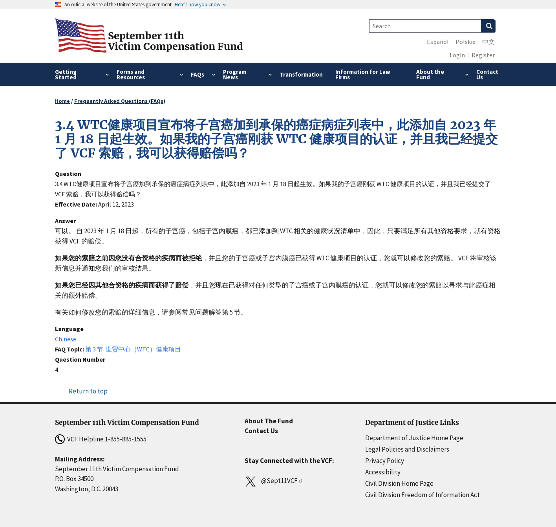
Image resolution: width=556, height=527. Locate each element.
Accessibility (383, 472)
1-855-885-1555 (125, 439)
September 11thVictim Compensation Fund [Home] (175, 41)
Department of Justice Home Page (414, 438)
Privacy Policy (384, 460)
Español (438, 41)
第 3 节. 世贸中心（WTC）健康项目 (133, 349)
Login (457, 55)
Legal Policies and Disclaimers (407, 449)
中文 (488, 41)
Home (62, 100)
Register (483, 55)
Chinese (65, 339)
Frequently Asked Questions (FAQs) (119, 100)
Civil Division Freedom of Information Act (422, 494)
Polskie (465, 41)
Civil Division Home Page (399, 483)
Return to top (88, 391)
